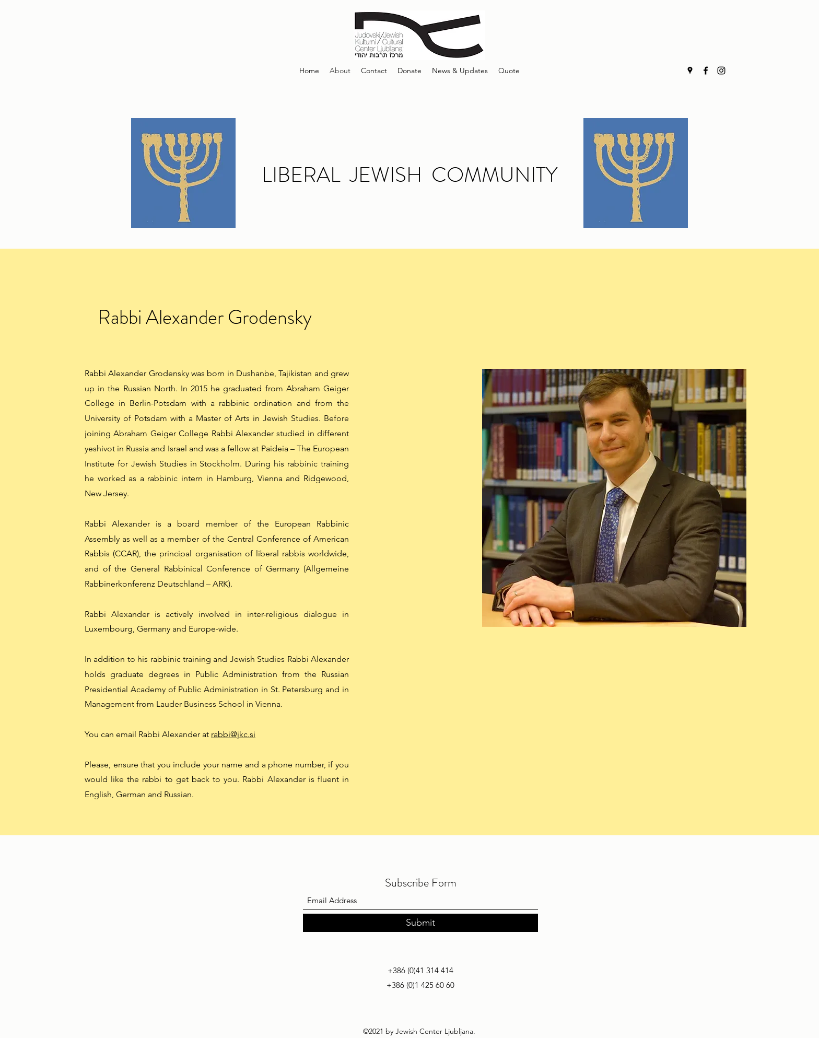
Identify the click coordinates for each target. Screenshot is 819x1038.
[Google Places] (690, 70)
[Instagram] (721, 70)
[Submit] (420, 923)
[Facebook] (705, 70)
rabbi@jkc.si (233, 734)
